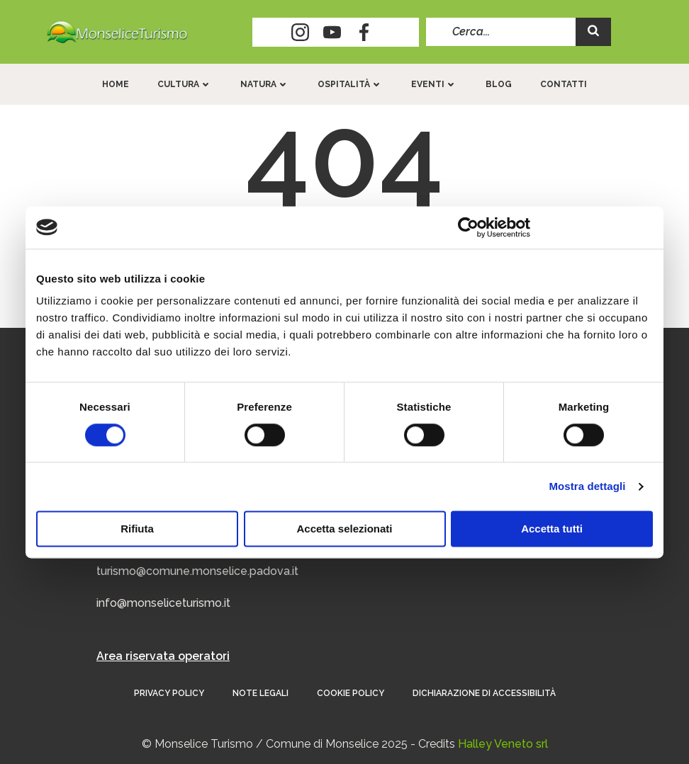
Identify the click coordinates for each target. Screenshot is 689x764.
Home (115, 84)
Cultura (184, 84)
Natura (264, 84)
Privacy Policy (169, 693)
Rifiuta (137, 529)
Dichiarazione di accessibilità (484, 693)
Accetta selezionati (344, 529)
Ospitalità (350, 84)
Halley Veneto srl (503, 744)
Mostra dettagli (587, 486)
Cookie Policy (350, 693)
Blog (499, 84)
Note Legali (261, 693)
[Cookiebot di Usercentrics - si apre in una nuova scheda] (468, 227)
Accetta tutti (552, 529)
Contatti (563, 84)
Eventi (434, 84)
